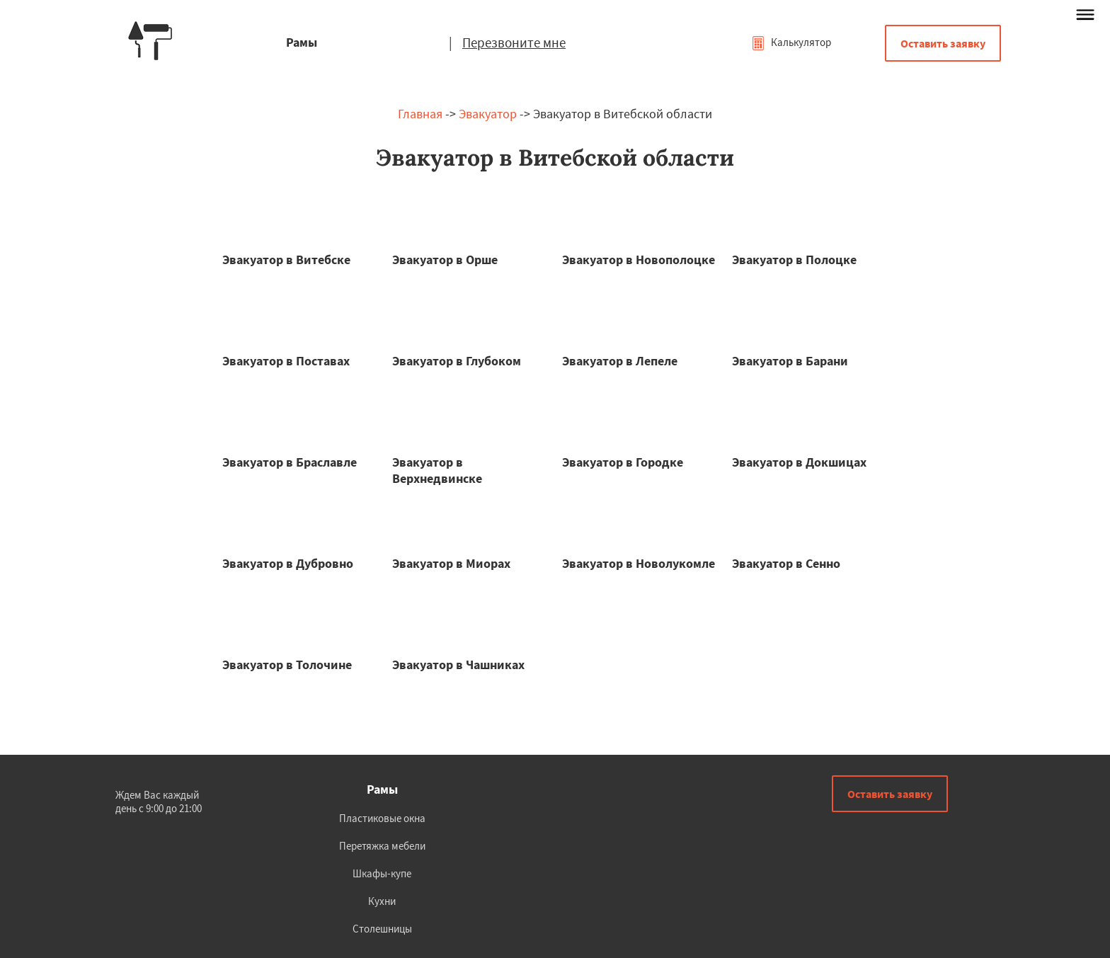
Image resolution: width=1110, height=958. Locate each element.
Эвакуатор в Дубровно (287, 563)
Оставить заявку (942, 43)
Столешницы (382, 928)
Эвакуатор (488, 114)
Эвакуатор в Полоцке (794, 259)
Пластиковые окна (382, 818)
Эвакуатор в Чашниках (458, 664)
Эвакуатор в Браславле (289, 462)
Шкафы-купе (382, 873)
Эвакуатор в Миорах (451, 563)
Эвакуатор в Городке (622, 462)
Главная (420, 114)
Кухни (382, 901)
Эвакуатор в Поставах (286, 361)
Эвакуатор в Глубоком (456, 361)
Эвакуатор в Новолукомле (638, 563)
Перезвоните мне (514, 42)
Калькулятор (791, 42)
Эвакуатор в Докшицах (799, 462)
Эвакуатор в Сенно (786, 563)
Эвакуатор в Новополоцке (638, 259)
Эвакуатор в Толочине (287, 664)
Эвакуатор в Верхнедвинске (437, 470)
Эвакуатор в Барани (790, 361)
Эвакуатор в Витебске (286, 259)
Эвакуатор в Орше (445, 259)
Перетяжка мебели (382, 845)
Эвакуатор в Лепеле (619, 361)
